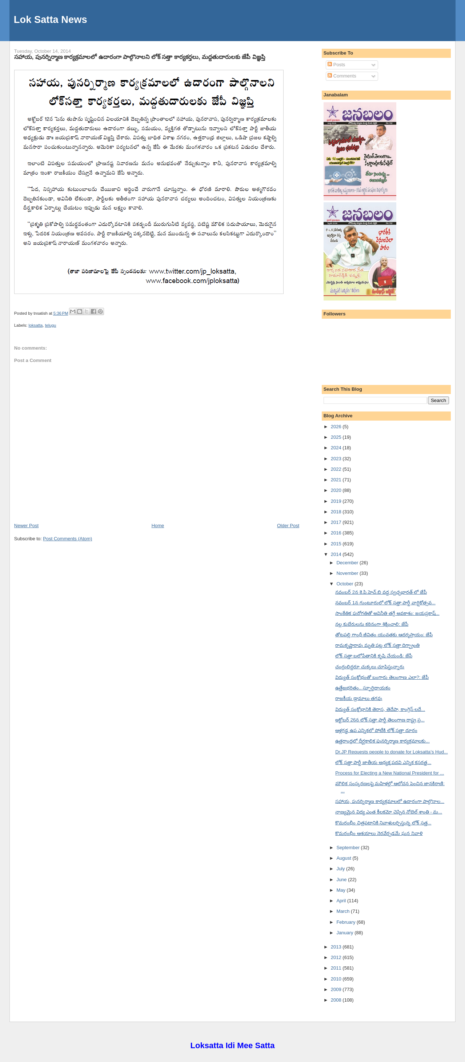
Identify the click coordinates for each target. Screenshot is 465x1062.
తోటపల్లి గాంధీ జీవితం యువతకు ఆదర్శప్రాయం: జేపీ (384, 634)
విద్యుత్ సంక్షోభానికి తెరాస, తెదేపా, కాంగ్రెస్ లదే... (380, 709)
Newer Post (26, 525)
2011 (337, 968)
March (343, 911)
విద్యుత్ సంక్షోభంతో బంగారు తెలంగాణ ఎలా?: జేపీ (382, 677)
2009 (337, 989)
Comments (342, 76)
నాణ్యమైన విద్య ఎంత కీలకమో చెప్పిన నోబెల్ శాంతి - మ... (388, 812)
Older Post (288, 525)
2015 (337, 543)
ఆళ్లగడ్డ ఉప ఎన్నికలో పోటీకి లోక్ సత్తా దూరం (376, 730)
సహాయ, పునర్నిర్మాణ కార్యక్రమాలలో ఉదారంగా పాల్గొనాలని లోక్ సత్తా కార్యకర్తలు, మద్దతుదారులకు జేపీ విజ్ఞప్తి (139, 56)
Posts (336, 64)
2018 (337, 511)
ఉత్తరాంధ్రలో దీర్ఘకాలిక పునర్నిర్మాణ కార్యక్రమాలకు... (382, 741)
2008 (337, 1000)
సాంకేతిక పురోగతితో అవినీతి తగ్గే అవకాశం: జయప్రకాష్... (387, 613)
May (341, 890)
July (341, 868)
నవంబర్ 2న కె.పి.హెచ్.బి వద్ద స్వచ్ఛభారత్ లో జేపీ (381, 592)
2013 (337, 947)
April (341, 900)
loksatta (35, 325)
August (344, 858)
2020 (337, 490)
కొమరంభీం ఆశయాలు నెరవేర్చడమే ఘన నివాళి (378, 833)
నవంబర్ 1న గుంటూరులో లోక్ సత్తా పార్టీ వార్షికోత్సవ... (385, 602)
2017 (337, 522)
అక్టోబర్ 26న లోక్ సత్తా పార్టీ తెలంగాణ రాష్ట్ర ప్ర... (380, 720)
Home (158, 525)
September (348, 847)
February (346, 922)
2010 (337, 979)
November (348, 573)
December (348, 562)
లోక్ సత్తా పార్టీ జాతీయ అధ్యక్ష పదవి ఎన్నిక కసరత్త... (383, 762)
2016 (337, 533)
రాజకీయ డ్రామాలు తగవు (358, 698)
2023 (337, 458)
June (342, 879)
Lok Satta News (50, 19)
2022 (337, 469)
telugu (50, 325)
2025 (337, 437)
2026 (337, 426)
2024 (337, 447)
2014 (337, 554)
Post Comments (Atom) (67, 538)
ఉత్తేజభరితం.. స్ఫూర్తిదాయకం (362, 688)
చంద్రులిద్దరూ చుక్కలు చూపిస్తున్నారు (369, 666)
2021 (337, 479)
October (345, 583)
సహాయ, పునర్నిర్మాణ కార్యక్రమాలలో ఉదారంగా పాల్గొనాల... (389, 801)
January (345, 932)
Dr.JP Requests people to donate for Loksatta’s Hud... (391, 752)
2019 (337, 501)
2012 (337, 957)
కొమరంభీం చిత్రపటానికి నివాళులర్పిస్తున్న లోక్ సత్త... (383, 823)
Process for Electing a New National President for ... (389, 773)
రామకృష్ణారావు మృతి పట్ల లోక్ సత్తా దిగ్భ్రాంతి (377, 645)
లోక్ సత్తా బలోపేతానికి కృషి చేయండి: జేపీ (373, 656)
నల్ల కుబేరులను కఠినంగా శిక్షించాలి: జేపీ (371, 624)
